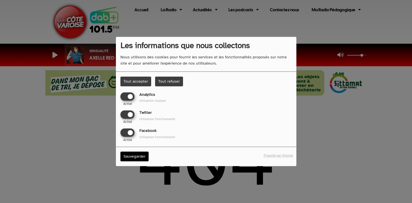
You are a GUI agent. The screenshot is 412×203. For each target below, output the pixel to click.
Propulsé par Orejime (278, 156)
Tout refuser (169, 81)
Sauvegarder (135, 156)
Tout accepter (136, 81)
